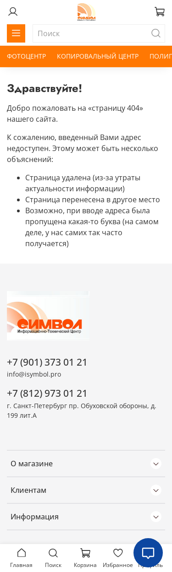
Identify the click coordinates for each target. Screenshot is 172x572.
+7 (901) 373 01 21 (47, 362)
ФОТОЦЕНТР (26, 56)
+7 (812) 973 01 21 (47, 393)
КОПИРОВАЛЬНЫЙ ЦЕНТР (98, 56)
